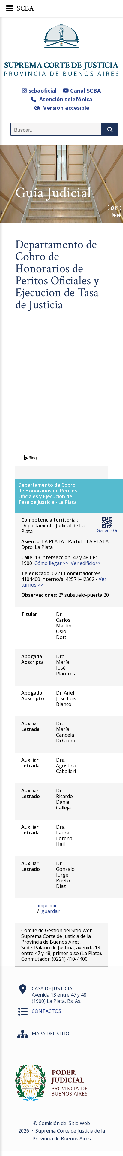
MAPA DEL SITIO (50, 1033)
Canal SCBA (82, 90)
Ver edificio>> (86, 563)
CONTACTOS (46, 1011)
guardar (50, 911)
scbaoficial (39, 90)
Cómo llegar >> (51, 563)
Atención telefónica (61, 99)
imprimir (47, 905)
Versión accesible (62, 107)
